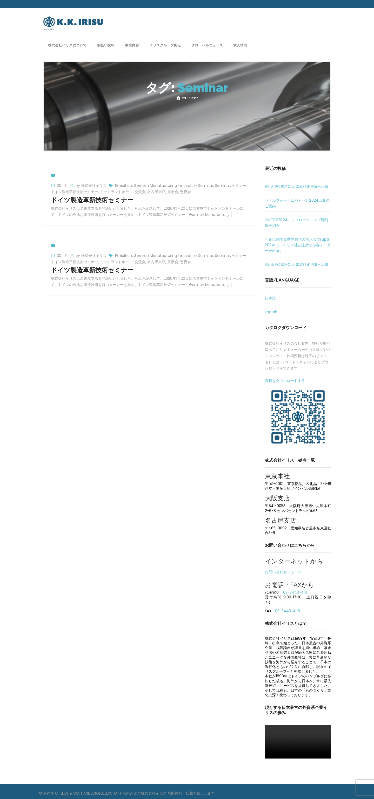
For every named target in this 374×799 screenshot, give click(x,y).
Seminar (222, 185)
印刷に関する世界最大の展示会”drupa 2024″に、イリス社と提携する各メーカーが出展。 (298, 245)
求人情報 (240, 45)
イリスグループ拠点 (165, 45)
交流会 (140, 191)
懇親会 (185, 191)
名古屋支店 (156, 191)
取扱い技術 (106, 45)
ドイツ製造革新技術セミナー (74, 191)
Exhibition (123, 185)
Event (193, 98)
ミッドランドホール (116, 191)
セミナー (239, 185)
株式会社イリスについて (67, 45)
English (271, 312)
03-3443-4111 (295, 592)
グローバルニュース (207, 45)
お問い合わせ (309, 20)
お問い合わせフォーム (283, 572)
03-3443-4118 (287, 610)
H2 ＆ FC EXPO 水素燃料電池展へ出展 (297, 186)
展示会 (172, 191)
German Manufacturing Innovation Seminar (173, 185)
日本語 (270, 298)
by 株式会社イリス (92, 185)
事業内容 (132, 45)
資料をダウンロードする (285, 380)
